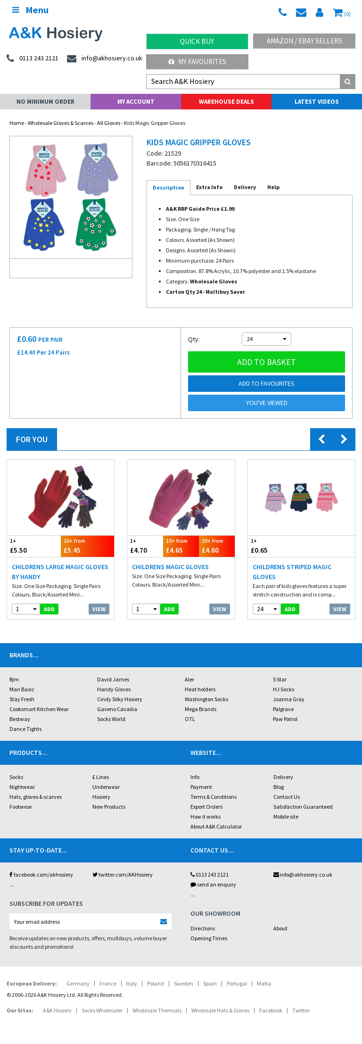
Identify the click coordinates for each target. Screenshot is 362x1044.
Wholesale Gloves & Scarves (60, 122)
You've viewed (267, 402)
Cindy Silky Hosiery (119, 699)
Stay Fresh (21, 699)
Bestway (19, 718)
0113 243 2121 (209, 874)
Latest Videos (317, 102)
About (280, 928)
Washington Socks (206, 699)
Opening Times (208, 938)
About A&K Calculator (216, 826)
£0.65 (275, 546)
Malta (264, 983)
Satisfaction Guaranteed (303, 806)
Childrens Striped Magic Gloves (292, 572)
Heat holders (200, 689)
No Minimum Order (45, 102)
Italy (131, 983)
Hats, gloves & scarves (35, 796)
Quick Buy (197, 41)
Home (16, 122)
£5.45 (88, 546)
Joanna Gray (288, 699)
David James (113, 679)
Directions (202, 928)
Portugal (237, 983)
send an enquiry (213, 884)
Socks (16, 776)
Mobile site (285, 816)
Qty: (194, 339)
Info (194, 776)
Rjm (14, 679)
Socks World (111, 718)
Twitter (301, 1010)
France (107, 983)
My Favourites (197, 61)
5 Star (280, 679)
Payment (201, 786)
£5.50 (34, 546)
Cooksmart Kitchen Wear (39, 709)
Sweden (183, 983)
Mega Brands (200, 709)
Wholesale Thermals (156, 1010)
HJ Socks (283, 689)
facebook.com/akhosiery (41, 874)
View (99, 609)
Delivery (283, 776)
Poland (155, 983)
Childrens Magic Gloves (170, 567)
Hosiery (101, 796)
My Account (136, 102)
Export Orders (206, 806)
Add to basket (266, 361)
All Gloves (108, 122)
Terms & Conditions (213, 796)
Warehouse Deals (226, 102)
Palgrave (283, 709)
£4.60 (217, 546)
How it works (205, 816)
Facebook (270, 1010)
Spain (210, 983)
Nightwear (22, 786)
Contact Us (286, 796)
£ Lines (100, 776)
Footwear (20, 806)
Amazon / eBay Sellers (304, 40)
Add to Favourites (267, 383)
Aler (189, 679)
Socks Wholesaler (102, 1010)
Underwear (106, 786)
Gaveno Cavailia (117, 709)
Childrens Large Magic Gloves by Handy (60, 572)
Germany (78, 983)
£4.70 (145, 546)
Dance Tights (25, 728)
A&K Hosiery (57, 1010)
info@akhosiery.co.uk (302, 874)
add (49, 609)
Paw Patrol (285, 718)
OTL (190, 718)
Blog (278, 786)
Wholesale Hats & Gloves (220, 1010)
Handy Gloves (114, 689)
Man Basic (21, 689)
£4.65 (181, 546)
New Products (108, 806)
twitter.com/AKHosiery (122, 874)
